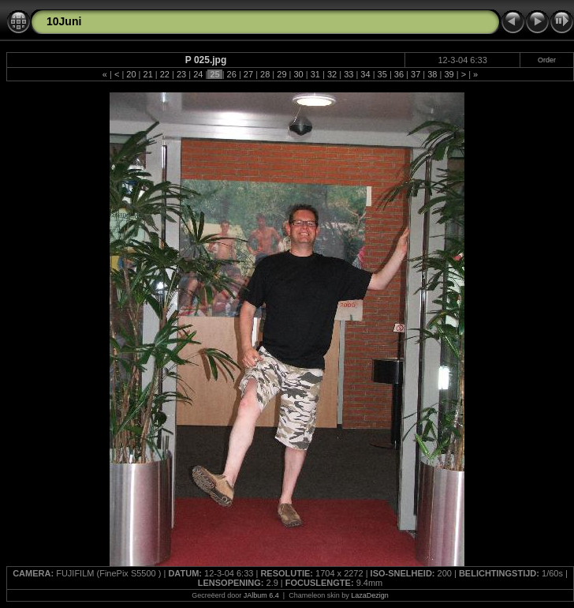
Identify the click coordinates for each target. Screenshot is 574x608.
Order (547, 60)
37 (415, 74)
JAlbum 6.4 (261, 595)
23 (181, 74)
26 (232, 74)
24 (198, 74)
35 (382, 74)
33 (348, 74)
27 (248, 74)
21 (147, 74)
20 (131, 74)
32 (332, 74)
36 (399, 74)
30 (298, 74)
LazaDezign (370, 595)
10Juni (64, 21)
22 (165, 74)
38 (432, 74)
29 (281, 74)
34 (365, 74)
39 (449, 74)
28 (265, 74)
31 (315, 74)
